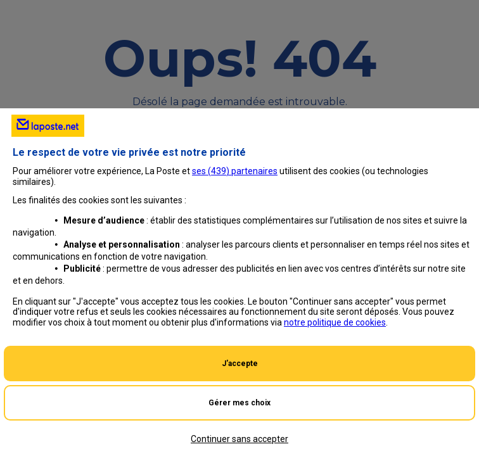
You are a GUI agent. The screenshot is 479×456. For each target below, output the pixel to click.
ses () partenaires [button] (235, 171)
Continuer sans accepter (239, 439)
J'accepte (240, 363)
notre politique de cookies (335, 322)
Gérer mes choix (239, 402)
